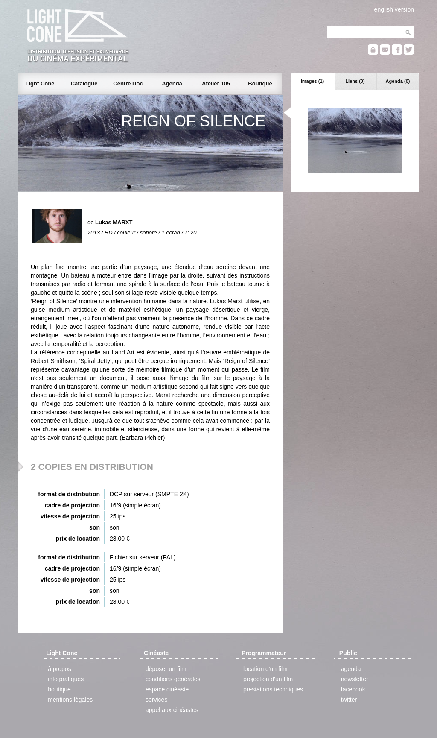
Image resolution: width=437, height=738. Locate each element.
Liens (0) (354, 81)
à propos (59, 668)
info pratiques (66, 679)
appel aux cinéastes (172, 709)
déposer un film (166, 668)
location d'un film (265, 668)
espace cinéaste (167, 689)
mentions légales (70, 699)
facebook (353, 689)
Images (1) (312, 81)
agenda (351, 668)
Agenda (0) (398, 81)
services (156, 699)
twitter (349, 699)
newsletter (354, 679)
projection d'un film (268, 679)
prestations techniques (273, 689)
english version (394, 9)
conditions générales (173, 679)
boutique (59, 689)
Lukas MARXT (113, 222)
